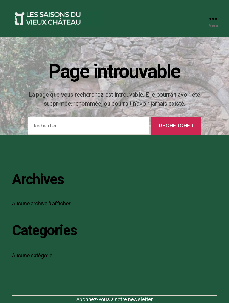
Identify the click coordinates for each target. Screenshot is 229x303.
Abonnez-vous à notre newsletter (114, 299)
